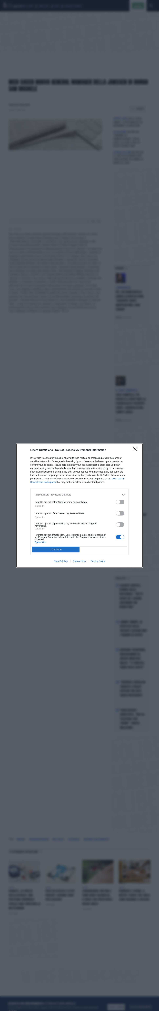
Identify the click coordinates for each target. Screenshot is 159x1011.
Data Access (79, 561)
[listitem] (79, 494)
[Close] (136, 450)
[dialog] (79, 505)
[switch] (120, 502)
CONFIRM (56, 549)
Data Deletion (61, 561)
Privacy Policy (98, 561)
